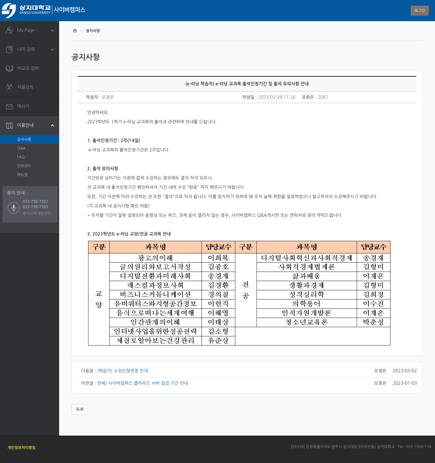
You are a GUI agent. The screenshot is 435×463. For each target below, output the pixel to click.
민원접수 (24, 166)
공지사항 (24, 139)
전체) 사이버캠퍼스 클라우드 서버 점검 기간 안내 (142, 383)
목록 (80, 409)
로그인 (419, 10)
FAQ (21, 157)
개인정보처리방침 (21, 448)
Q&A (21, 148)
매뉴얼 (22, 175)
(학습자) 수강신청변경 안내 (122, 371)
